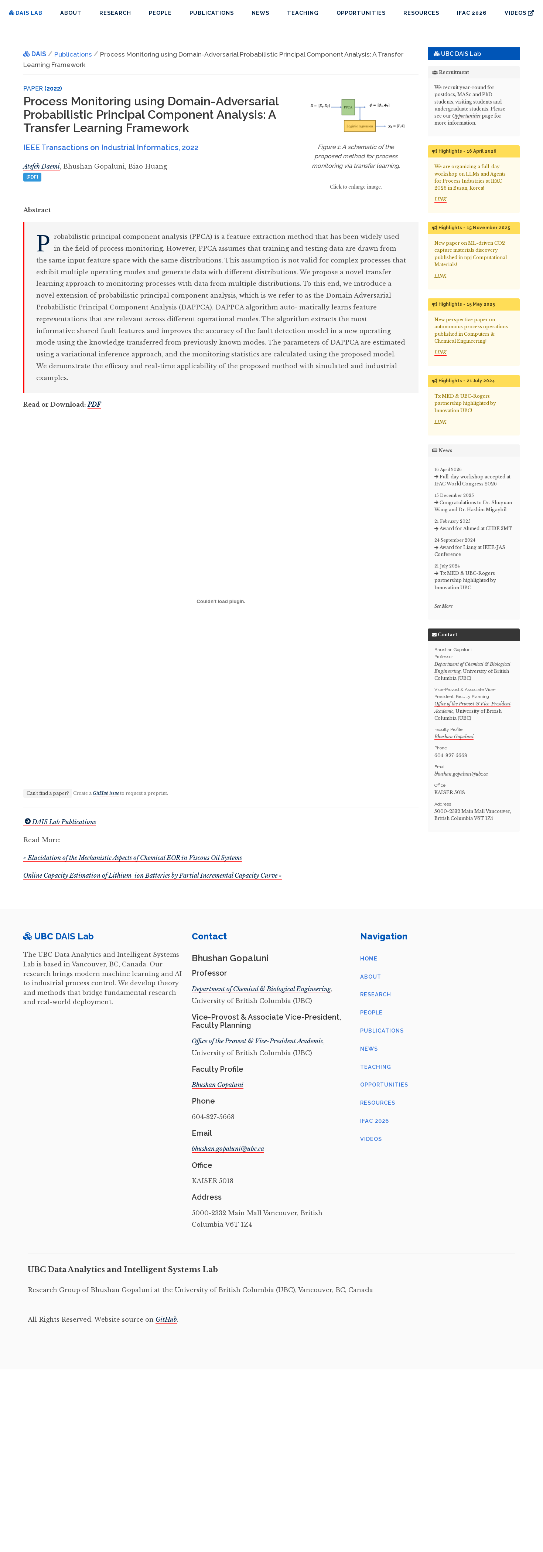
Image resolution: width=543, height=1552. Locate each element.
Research (115, 13)
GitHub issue (106, 793)
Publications (211, 13)
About (71, 13)
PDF (94, 404)
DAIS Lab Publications (59, 822)
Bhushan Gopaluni (454, 736)
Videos (519, 13)
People (160, 13)
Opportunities (361, 13)
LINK (440, 199)
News (260, 13)
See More (443, 606)
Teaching (303, 13)
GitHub (166, 1319)
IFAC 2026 (472, 13)
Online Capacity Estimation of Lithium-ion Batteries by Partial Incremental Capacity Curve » (152, 875)
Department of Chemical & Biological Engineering (261, 989)
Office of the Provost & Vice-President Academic (257, 1041)
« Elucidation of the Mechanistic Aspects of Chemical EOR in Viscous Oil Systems (132, 857)
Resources (421, 13)
